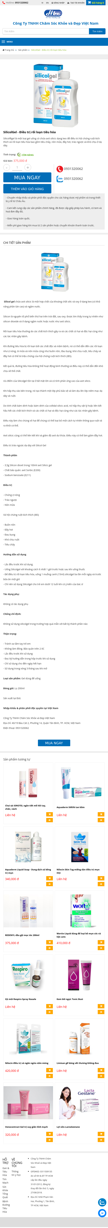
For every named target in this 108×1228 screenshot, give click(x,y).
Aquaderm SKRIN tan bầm (70, 808)
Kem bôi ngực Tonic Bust (70, 997)
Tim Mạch (5, 1176)
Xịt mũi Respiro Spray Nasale (20, 997)
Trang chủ (8, 50)
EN (47, 2)
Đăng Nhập (58, 2)
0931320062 (21, 2)
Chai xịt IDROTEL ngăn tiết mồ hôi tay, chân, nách (25, 808)
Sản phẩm (22, 50)
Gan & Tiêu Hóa (5, 1167)
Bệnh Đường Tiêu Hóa (6, 1201)
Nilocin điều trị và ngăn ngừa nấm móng (26, 1060)
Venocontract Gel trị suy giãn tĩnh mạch (26, 1123)
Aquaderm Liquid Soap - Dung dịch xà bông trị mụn (28, 871)
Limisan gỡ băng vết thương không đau (78, 1060)
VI (42, 2)
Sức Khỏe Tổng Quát (5, 1187)
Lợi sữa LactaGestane (68, 1123)
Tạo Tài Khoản (75, 2)
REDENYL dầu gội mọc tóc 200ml (22, 934)
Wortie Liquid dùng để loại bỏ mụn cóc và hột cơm (79, 934)
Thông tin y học (16, 1168)
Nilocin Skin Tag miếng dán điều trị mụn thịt (78, 871)
